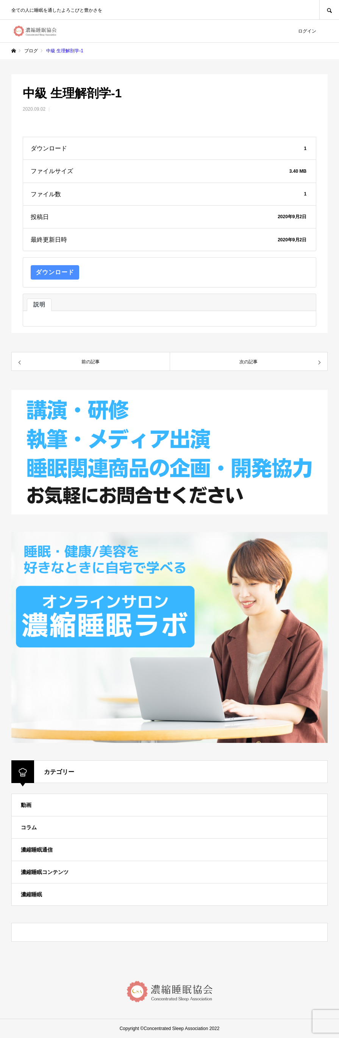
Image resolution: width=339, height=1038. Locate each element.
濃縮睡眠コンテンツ (45, 872)
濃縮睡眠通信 (37, 850)
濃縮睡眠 (31, 894)
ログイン (307, 31)
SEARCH (329, 9)
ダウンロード (55, 272)
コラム (29, 827)
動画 (26, 805)
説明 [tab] (39, 305)
